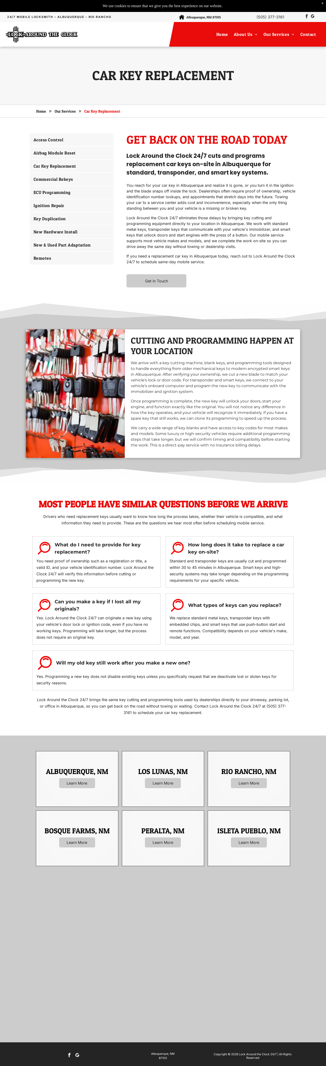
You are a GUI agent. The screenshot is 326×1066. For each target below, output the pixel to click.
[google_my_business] (313, 17)
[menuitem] (223, 34)
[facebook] (307, 17)
